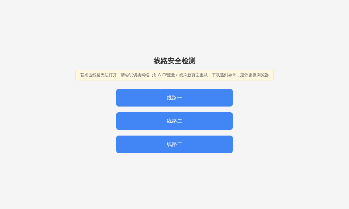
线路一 (174, 98)
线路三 (174, 144)
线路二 (174, 121)
